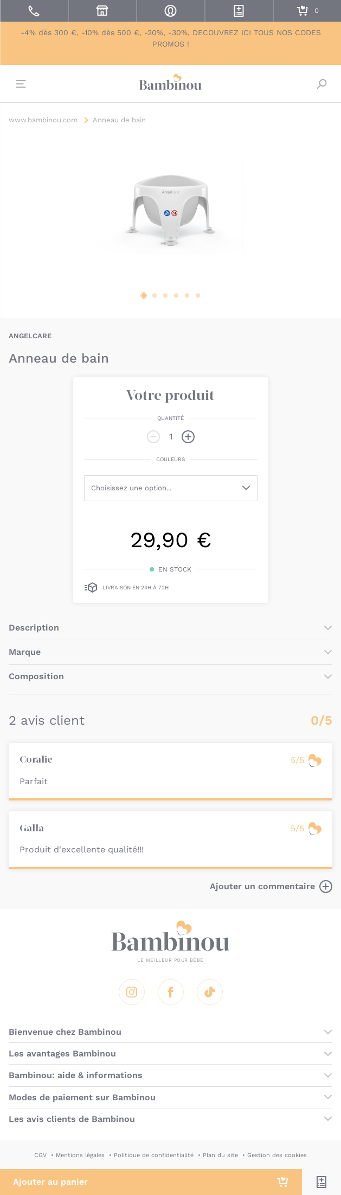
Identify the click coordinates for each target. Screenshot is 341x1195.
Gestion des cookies (277, 1155)
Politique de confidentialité (154, 1155)
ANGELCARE (30, 336)
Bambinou (170, 82)
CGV (40, 1155)
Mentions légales (80, 1155)
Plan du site (220, 1155)
